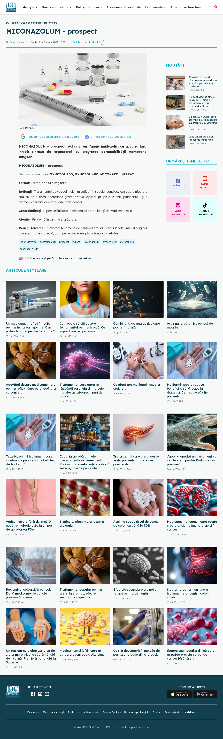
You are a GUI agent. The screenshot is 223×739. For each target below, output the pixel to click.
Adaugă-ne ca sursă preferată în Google (53, 136)
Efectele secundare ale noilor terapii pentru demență (135, 591)
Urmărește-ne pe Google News (111, 136)
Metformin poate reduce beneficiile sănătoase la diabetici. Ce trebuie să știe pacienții (187, 390)
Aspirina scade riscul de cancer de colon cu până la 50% (136, 523)
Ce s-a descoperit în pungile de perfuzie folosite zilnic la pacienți (137, 652)
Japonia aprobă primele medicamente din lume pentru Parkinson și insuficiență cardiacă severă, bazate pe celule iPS (85, 462)
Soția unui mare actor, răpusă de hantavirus (201, 138)
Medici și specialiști (54, 712)
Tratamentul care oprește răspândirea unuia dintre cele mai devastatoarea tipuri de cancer (82, 390)
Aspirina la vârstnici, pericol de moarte (190, 325)
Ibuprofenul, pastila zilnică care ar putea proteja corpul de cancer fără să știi (190, 654)
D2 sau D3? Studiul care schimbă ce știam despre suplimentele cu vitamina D (203, 121)
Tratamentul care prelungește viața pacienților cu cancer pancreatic (136, 460)
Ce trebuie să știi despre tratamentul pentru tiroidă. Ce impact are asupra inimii (82, 327)
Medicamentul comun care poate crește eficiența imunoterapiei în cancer (192, 525)
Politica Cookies (112, 712)
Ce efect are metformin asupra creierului (136, 386)
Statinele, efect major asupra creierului (82, 523)
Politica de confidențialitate (83, 712)
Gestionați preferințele (136, 712)
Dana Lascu (17, 42)
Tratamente (50, 22)
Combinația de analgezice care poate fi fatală (136, 325)
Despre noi (33, 712)
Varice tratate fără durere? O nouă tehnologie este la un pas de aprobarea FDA (29, 525)
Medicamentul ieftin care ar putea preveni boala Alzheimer (83, 652)
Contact (157, 712)
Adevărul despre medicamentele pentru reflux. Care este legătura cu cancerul (31, 388)
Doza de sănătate (31, 22)
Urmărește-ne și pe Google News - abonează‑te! (57, 258)
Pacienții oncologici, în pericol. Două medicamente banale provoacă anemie (28, 593)
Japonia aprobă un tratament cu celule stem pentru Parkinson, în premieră (192, 460)
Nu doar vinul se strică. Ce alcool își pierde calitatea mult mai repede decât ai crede (202, 101)
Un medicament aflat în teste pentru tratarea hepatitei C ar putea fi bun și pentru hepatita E (30, 327)
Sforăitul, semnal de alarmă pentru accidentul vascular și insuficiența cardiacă (203, 82)
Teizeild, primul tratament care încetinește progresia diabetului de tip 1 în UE (30, 460)
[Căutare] (215, 6)
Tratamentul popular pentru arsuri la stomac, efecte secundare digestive (81, 593)
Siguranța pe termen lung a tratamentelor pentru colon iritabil (188, 593)
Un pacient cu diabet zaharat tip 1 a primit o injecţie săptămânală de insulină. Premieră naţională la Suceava (31, 656)
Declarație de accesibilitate (180, 712)
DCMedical (12, 22)
